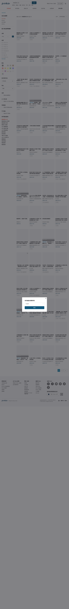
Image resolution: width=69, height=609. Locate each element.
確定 (34, 307)
